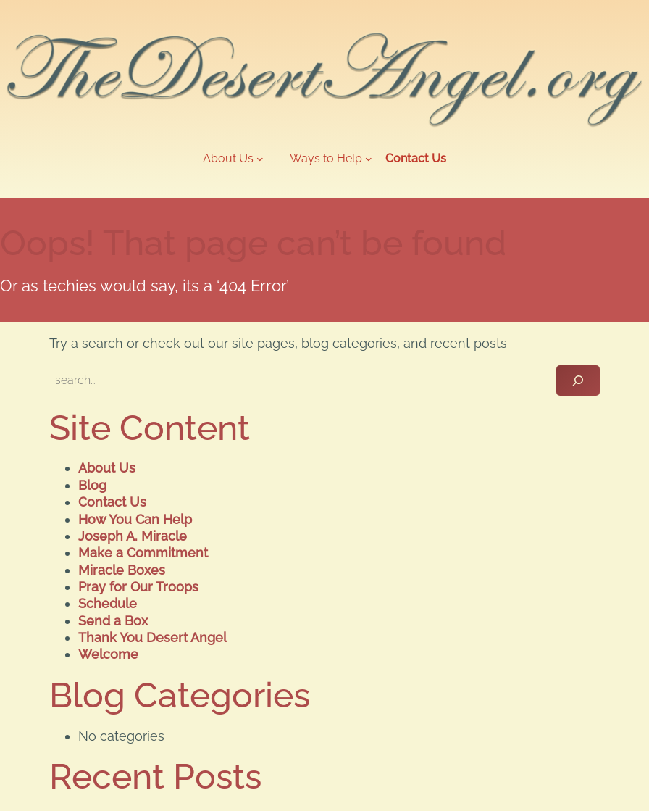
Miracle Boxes (121, 570)
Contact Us (112, 502)
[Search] (578, 380)
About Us (106, 467)
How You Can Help (135, 519)
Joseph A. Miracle (132, 536)
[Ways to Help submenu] (331, 159)
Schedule (107, 603)
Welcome (108, 654)
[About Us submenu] (233, 159)
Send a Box (113, 620)
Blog (92, 485)
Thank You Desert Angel (152, 637)
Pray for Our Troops (138, 586)
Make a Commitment (143, 552)
